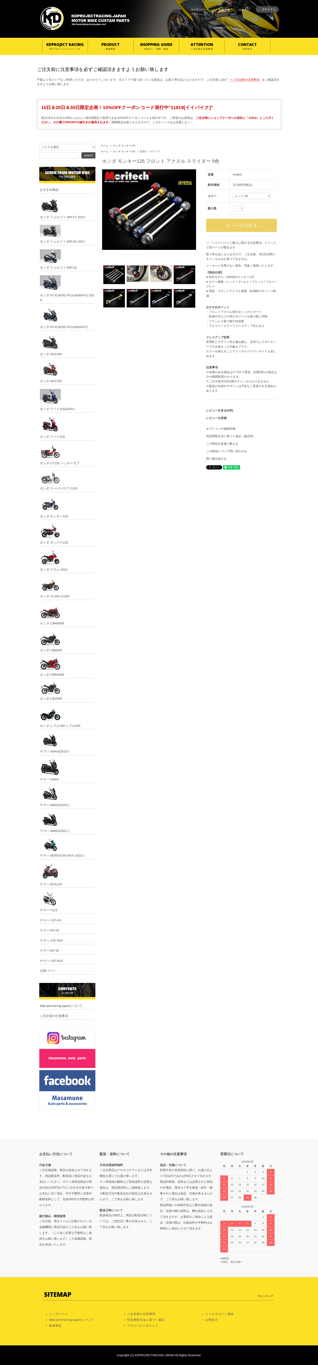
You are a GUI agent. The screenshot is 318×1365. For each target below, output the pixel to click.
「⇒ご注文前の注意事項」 (244, 79)
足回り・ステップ (150, 151)
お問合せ (211, 1319)
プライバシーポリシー (142, 1325)
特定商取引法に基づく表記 (146, 1319)
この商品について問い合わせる (226, 451)
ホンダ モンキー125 (124, 145)
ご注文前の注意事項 (54, 1016)
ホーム (104, 145)
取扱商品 (55, 1325)
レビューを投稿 (216, 418)
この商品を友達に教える (222, 443)
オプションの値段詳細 (220, 428)
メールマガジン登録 (219, 1314)
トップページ (58, 1314)
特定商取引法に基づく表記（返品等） (231, 436)
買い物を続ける (216, 458)
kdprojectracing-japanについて (61, 1006)
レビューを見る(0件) (219, 410)
